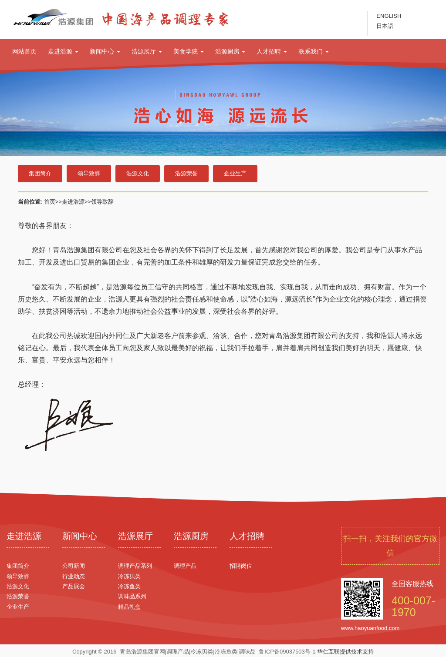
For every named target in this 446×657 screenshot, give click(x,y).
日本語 (384, 26)
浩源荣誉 (186, 173)
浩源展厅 (147, 51)
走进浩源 (63, 51)
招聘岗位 (241, 566)
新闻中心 (105, 51)
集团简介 (40, 173)
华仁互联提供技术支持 (345, 651)
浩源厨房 (230, 51)
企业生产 (235, 173)
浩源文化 (137, 173)
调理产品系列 (135, 566)
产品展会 (73, 586)
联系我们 (313, 51)
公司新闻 (73, 566)
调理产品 (185, 566)
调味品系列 (132, 596)
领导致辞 (89, 173)
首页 (49, 201)
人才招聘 (272, 51)
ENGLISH (388, 16)
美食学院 (188, 51)
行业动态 (73, 576)
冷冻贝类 (129, 576)
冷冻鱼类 (129, 586)
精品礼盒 (129, 606)
